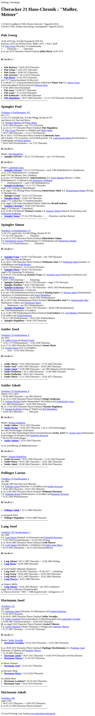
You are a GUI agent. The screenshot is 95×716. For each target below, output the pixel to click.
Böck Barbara (24, 140)
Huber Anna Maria (53, 545)
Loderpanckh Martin (62, 138)
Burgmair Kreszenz (60, 494)
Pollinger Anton (12, 486)
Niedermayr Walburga (42, 180)
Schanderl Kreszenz (53, 537)
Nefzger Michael (13, 401)
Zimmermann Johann (76, 190)
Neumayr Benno (53, 211)
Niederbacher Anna (65, 401)
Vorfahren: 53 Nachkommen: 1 (15, 479)
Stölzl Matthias (58, 178)
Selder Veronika (15, 640)
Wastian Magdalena (17, 456)
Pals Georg (10, 46)
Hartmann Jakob (13, 611)
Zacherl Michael (13, 626)
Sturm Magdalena (42, 295)
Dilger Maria (31, 123)
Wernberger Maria (32, 303)
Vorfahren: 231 (8, 606)
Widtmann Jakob (71, 262)
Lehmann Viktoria (60, 626)
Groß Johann (11, 545)
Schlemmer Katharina (11, 213)
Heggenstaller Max (79, 300)
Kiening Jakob (70, 292)
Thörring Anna (41, 85)
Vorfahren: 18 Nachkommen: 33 (15, 230)
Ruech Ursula (28, 340)
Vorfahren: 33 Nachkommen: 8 (15, 391)
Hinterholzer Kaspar (14, 241)
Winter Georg (73, 82)
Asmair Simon (12, 348)
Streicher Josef (54, 275)
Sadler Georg (11, 340)
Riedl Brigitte (24, 264)
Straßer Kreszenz (55, 486)
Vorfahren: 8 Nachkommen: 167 (15, 112)
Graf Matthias (71, 313)
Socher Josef (75, 433)
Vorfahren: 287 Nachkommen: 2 (15, 532)
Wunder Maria (7, 277)
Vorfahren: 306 (8, 698)
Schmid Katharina (58, 611)
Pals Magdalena (15, 154)
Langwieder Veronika (70, 619)
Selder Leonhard (13, 619)
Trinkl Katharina (24, 315)
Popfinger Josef (78, 648)
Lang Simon (11, 537)
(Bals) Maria (46, 130)
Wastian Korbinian (14, 409)
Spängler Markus (13, 123)
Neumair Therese (33, 650)
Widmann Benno (13, 494)
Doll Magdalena (49, 409)
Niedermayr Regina (67, 241)
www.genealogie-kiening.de (42, 713)
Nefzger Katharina (16, 423)
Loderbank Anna (16, 167)
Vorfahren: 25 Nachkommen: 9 (15, 335)
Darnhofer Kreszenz (39, 435)
